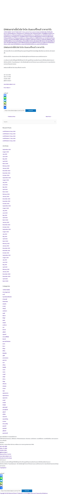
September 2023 (7, 206)
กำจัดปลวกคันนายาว (11, 33)
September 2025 (7, 149)
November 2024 (6, 173)
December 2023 (6, 199)
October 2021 (6, 253)
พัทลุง (4, 348)
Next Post (49, 116)
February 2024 (6, 194)
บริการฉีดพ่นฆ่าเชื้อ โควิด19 (39, 41)
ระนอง (4, 369)
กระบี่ (4, 294)
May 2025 (5, 159)
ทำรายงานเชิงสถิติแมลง (17, 41)
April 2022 (5, 239)
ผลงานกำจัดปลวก (6, 341)
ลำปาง (4, 379)
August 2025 (6, 152)
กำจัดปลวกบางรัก (28, 33)
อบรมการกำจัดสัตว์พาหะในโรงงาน (28, 44)
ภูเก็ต (4, 355)
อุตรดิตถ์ (4, 428)
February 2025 (6, 166)
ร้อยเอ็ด (4, 367)
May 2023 (5, 215)
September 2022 (7, 229)
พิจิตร (4, 351)
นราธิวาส (5, 325)
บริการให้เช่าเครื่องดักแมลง (12, 42)
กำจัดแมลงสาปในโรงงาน (19, 38)
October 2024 (6, 175)
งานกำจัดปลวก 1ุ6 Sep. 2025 (9, 141)
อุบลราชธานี (5, 433)
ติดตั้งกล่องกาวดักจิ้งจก (25, 39)
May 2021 (5, 264)
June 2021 (5, 262)
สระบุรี (4, 400)
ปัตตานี (4, 339)
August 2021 (6, 257)
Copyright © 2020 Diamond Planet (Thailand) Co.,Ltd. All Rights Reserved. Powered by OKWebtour (24, 493)
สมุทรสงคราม (6, 395)
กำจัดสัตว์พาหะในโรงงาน (48, 35)
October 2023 (6, 203)
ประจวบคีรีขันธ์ (6, 337)
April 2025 (5, 161)
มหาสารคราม (5, 358)
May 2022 (5, 236)
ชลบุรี (4, 313)
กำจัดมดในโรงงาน (8, 35)
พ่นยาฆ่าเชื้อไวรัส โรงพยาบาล (35, 42)
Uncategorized (6, 292)
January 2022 (6, 246)
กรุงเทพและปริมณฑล (7, 297)
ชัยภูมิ (4, 318)
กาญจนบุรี (5, 299)
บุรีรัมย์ (4, 332)
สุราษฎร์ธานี (5, 409)
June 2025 (5, 156)
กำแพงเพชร (5, 301)
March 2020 (5, 281)
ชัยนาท (4, 315)
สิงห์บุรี (4, 405)
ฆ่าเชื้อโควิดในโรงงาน (39, 38)
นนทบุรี (4, 322)
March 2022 (5, 241)
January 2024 (6, 196)
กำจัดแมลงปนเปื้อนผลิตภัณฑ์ (35, 36)
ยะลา (4, 362)
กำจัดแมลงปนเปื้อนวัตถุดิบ (47, 36)
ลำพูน (4, 381)
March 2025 (5, 163)
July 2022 (5, 234)
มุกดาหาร (5, 360)
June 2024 (5, 184)
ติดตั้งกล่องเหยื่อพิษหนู (46, 39)
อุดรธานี (4, 426)
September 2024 (7, 177)
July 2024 (5, 182)
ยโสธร (4, 365)
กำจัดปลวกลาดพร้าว (37, 33)
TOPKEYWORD (7, 32)
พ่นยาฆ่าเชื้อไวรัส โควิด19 (23, 42)
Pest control (26, 32)
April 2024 (5, 189)
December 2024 (6, 170)
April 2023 (5, 217)
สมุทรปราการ (5, 393)
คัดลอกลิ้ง (31, 110)
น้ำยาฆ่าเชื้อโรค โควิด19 (28, 41)
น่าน (3, 327)
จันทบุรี (4, 308)
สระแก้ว (4, 402)
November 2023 (6, 201)
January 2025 (6, 168)
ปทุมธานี (4, 334)
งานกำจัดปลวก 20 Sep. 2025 (9, 131)
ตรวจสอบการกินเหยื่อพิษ (13, 39)
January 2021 (6, 271)
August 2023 (6, 208)
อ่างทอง (4, 421)
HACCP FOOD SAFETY (17, 32)
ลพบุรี (4, 376)
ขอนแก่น (4, 304)
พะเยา (4, 344)
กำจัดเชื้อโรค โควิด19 (24, 36)
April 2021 (5, 267)
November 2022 (6, 224)
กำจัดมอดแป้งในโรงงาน (29, 35)
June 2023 (5, 213)
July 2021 (5, 260)
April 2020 (5, 279)
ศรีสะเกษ (4, 383)
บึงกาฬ (4, 329)
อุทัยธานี (4, 431)
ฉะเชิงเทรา (5, 311)
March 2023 (5, 220)
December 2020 (6, 274)
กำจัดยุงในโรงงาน (38, 35)
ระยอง (4, 372)
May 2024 (5, 187)
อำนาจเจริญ (5, 423)
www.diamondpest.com (9, 84)
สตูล (4, 391)
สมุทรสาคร (5, 398)
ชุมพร (4, 320)
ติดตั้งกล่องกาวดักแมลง (36, 39)
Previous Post (11, 116)
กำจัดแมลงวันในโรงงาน (9, 38)
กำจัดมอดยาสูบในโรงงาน (17, 35)
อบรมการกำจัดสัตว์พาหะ (15, 44)
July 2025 (5, 154)
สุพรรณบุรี (5, 407)
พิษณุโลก (5, 353)
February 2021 (6, 269)
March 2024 (5, 192)
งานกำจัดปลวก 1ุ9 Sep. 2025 (9, 134)
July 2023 (5, 210)
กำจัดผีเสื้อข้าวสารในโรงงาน (48, 33)
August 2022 (6, 231)
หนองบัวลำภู (5, 419)
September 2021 (6, 255)
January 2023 (6, 222)
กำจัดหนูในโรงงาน (15, 36)
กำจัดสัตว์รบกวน (7, 36)
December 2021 (6, 248)
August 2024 (6, 180)
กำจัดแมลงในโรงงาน (30, 38)
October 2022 (6, 227)
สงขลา (4, 388)
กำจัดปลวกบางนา (20, 33)
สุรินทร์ (4, 412)
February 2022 (6, 243)
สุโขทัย (4, 414)
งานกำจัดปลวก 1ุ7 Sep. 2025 (9, 138)
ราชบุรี (4, 374)
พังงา (4, 346)
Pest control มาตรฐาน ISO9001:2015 (37, 32)
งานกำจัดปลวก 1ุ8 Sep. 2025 (9, 136)
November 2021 (6, 250)
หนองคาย (5, 416)
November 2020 (6, 276)
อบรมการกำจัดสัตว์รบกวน (42, 44)
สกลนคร (4, 386)
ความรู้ (4, 306)
